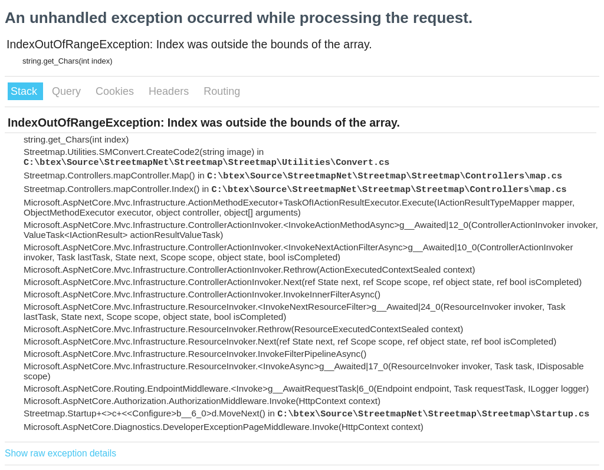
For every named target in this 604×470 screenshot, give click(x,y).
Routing (221, 91)
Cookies (116, 91)
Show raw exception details (60, 453)
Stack (25, 91)
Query (68, 91)
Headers (170, 91)
